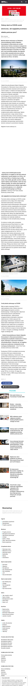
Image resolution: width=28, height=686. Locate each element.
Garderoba (5, 554)
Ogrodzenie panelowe (8, 535)
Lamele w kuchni (6, 616)
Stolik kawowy (6, 628)
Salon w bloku (6, 597)
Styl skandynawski (7, 569)
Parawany (4, 629)
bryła (2, 18)
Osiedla (3, 657)
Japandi (4, 586)
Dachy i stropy (6, 538)
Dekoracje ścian (6, 549)
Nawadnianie (5, 523)
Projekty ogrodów (7, 525)
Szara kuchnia (6, 611)
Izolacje (4, 537)
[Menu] (26, 2)
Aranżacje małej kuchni (8, 612)
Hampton (4, 566)
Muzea (3, 670)
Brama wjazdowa (6, 542)
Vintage (4, 583)
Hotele (3, 675)
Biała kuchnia (5, 609)
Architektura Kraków (6, 641)
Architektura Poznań (6, 644)
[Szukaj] (22, 2)
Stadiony (3, 658)
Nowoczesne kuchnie (8, 614)
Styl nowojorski (6, 585)
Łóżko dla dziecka (7, 623)
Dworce (3, 662)
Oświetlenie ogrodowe (8, 521)
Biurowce (3, 660)
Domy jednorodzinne (6, 655)
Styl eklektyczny (6, 581)
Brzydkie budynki (5, 648)
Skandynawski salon (7, 599)
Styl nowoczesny (6, 588)
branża (7, 18)
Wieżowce (4, 674)
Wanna (4, 556)
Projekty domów (6, 532)
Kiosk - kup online (14, 12)
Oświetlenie (5, 557)
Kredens (4, 624)
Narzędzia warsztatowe (8, 533)
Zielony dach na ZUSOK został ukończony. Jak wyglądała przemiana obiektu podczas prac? (12, 20)
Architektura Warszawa (7, 639)
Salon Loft (5, 602)
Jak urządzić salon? (7, 595)
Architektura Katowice (6, 646)
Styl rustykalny (6, 571)
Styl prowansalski (7, 574)
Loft (3, 573)
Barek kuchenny (6, 626)
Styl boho (4, 564)
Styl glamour (5, 568)
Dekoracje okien (6, 552)
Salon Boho (5, 600)
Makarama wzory (6, 551)
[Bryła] (4, 2)
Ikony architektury (5, 669)
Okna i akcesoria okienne (8, 540)
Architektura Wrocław (6, 643)
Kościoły (3, 672)
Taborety (4, 631)
